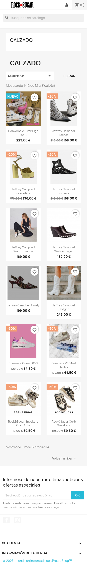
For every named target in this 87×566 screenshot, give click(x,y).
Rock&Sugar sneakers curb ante (23, 423)
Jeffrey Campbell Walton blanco (23, 249)
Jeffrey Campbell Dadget (63, 307)
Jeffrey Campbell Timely (23, 305)
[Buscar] (43, 18)
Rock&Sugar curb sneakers (64, 423)
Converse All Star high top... (23, 133)
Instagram (17, 520)
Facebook (6, 520)
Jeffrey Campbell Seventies (23, 191)
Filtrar (69, 76)
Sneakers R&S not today (64, 365)
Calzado (21, 40)
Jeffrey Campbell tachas (63, 133)
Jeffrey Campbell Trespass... (63, 191)
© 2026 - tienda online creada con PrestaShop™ (37, 561)
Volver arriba (64, 458)
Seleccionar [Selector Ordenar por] (30, 75)
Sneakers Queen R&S (23, 363)
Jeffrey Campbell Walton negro (63, 249)
